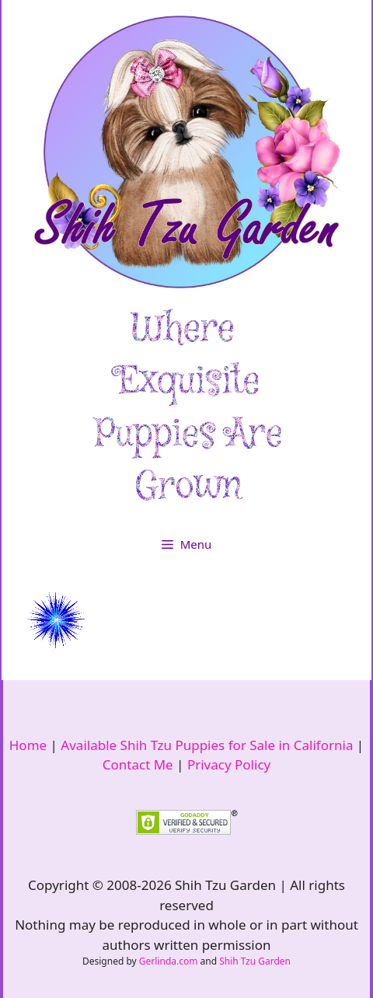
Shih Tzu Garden (255, 961)
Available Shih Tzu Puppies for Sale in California (207, 745)
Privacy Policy (228, 764)
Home (28, 745)
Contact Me (138, 764)
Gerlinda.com (168, 961)
